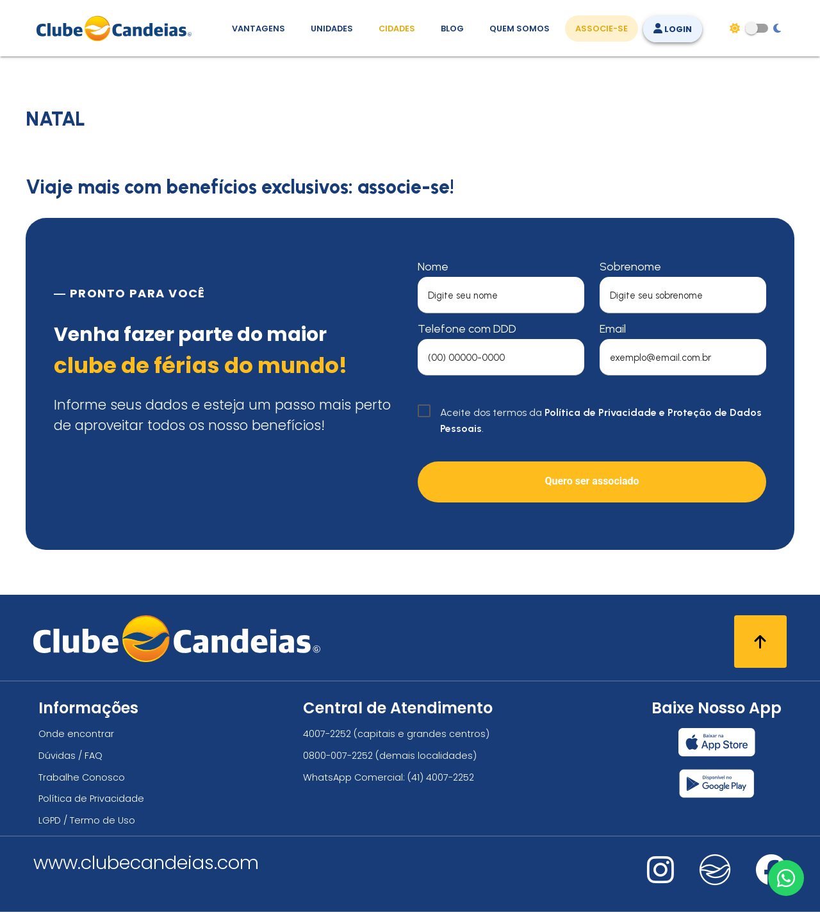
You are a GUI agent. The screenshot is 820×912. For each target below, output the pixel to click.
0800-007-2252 (338, 755)
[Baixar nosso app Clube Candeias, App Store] (716, 742)
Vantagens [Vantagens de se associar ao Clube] (258, 28)
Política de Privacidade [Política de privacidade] (91, 798)
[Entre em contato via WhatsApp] (786, 878)
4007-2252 (327, 733)
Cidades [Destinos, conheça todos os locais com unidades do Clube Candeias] (397, 28)
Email (613, 328)
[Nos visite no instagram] (660, 878)
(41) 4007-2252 (440, 777)
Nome (433, 266)
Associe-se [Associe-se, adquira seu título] (601, 28)
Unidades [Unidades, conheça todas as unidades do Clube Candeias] (332, 28)
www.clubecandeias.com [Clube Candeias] (146, 862)
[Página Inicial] (117, 28)
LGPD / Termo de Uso (86, 820)
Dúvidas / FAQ (70, 755)
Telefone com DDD (467, 328)
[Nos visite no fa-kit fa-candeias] (714, 882)
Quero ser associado (592, 481)
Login (672, 29)
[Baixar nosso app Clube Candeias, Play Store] (716, 783)
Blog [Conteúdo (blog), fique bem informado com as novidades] (452, 28)
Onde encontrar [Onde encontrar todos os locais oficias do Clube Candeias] (76, 733)
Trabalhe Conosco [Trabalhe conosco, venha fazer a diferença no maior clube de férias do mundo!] (81, 777)
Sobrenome (630, 266)
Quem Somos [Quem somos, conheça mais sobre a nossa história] (519, 28)
